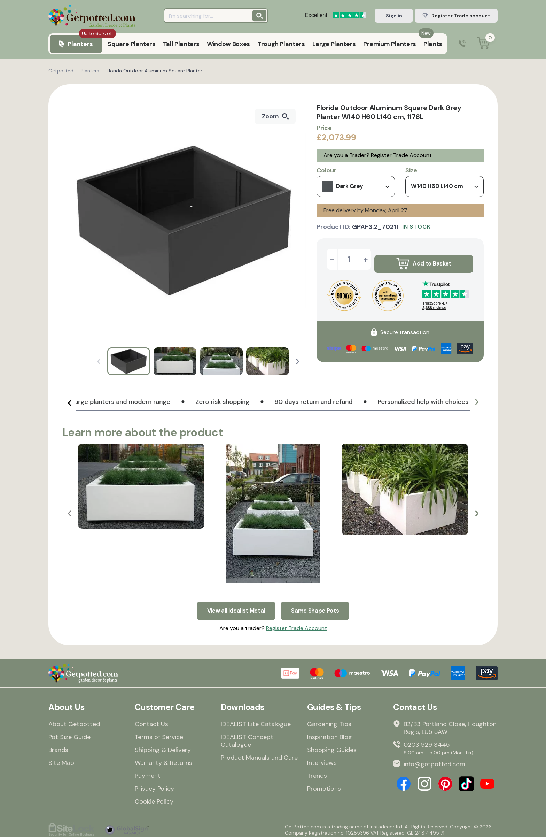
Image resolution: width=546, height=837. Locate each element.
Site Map (61, 759)
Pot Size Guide (69, 734)
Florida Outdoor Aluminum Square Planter (154, 71)
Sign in (394, 16)
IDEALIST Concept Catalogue (247, 738)
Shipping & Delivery (163, 747)
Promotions (324, 785)
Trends (317, 772)
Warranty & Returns (163, 759)
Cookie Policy (154, 798)
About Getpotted (74, 721)
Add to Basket (424, 259)
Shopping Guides (332, 747)
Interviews (322, 759)
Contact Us (151, 721)
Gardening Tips (329, 721)
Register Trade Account (401, 155)
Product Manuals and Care (259, 754)
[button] (297, 361)
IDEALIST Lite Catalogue (256, 721)
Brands (58, 747)
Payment (148, 772)
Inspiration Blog (329, 734)
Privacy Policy (154, 785)
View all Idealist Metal (234, 606)
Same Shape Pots (318, 606)
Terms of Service (159, 734)
